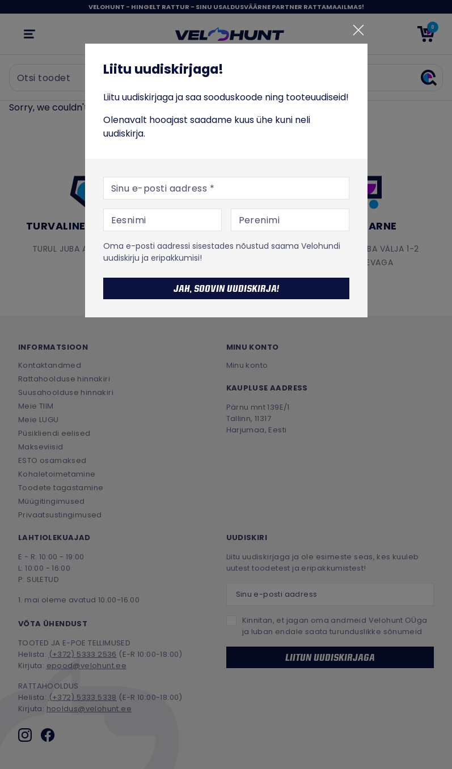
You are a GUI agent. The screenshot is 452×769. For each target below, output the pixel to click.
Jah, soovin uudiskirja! (226, 288)
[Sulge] (358, 30)
